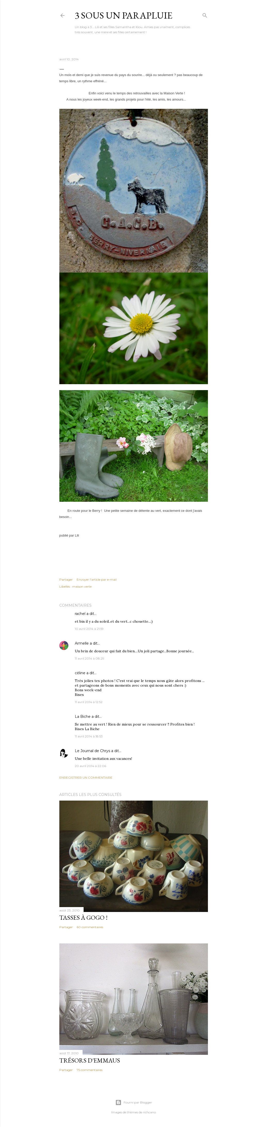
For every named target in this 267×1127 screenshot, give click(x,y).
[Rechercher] (205, 14)
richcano (149, 1112)
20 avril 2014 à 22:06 (90, 766)
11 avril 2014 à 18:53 (89, 736)
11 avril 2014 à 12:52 (88, 702)
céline (80, 673)
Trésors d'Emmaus (89, 1060)
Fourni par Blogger (133, 1102)
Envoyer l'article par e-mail (97, 579)
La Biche (83, 716)
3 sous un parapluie (123, 15)
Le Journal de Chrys (92, 750)
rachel (80, 613)
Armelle (82, 643)
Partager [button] (66, 579)
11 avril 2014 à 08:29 (89, 658)
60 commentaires (90, 927)
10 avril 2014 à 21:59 (89, 629)
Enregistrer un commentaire (85, 777)
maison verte (82, 586)
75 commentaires (89, 1070)
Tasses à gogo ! (83, 918)
